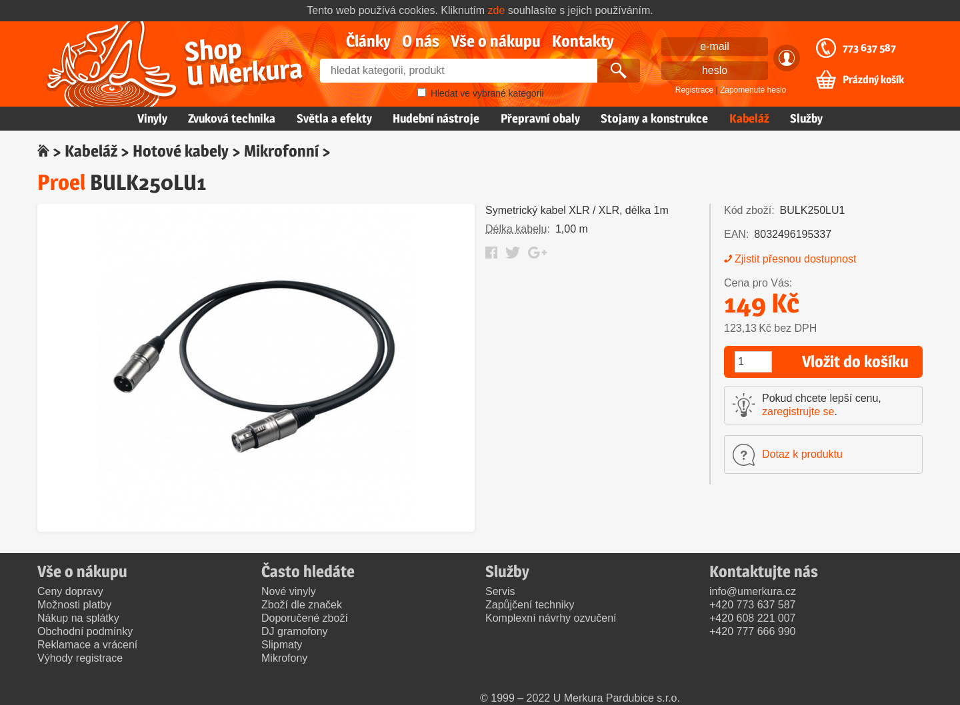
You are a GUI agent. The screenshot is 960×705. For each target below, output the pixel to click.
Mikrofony (284, 658)
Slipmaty (281, 644)
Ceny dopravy (70, 591)
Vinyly (152, 118)
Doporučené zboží (304, 618)
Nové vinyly (288, 591)
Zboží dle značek (301, 604)
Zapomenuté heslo (753, 90)
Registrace (694, 90)
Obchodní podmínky (85, 631)
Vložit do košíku (855, 361)
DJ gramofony (294, 631)
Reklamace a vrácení (87, 644)
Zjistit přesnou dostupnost (795, 259)
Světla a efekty (334, 118)
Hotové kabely (181, 151)
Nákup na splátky (78, 618)
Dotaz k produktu (802, 454)
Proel (61, 182)
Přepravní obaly (540, 118)
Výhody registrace (80, 658)
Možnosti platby (74, 604)
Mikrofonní (281, 151)
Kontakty (583, 41)
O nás (420, 41)
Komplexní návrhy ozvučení (551, 618)
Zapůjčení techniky (529, 604)
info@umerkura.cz (752, 591)
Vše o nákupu (496, 41)
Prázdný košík (873, 80)
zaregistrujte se (798, 411)
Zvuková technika (231, 118)
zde (496, 10)
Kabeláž (749, 118)
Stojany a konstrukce (654, 118)
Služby (806, 118)
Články (368, 41)
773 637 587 (869, 48)
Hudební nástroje (436, 118)
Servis (500, 591)
